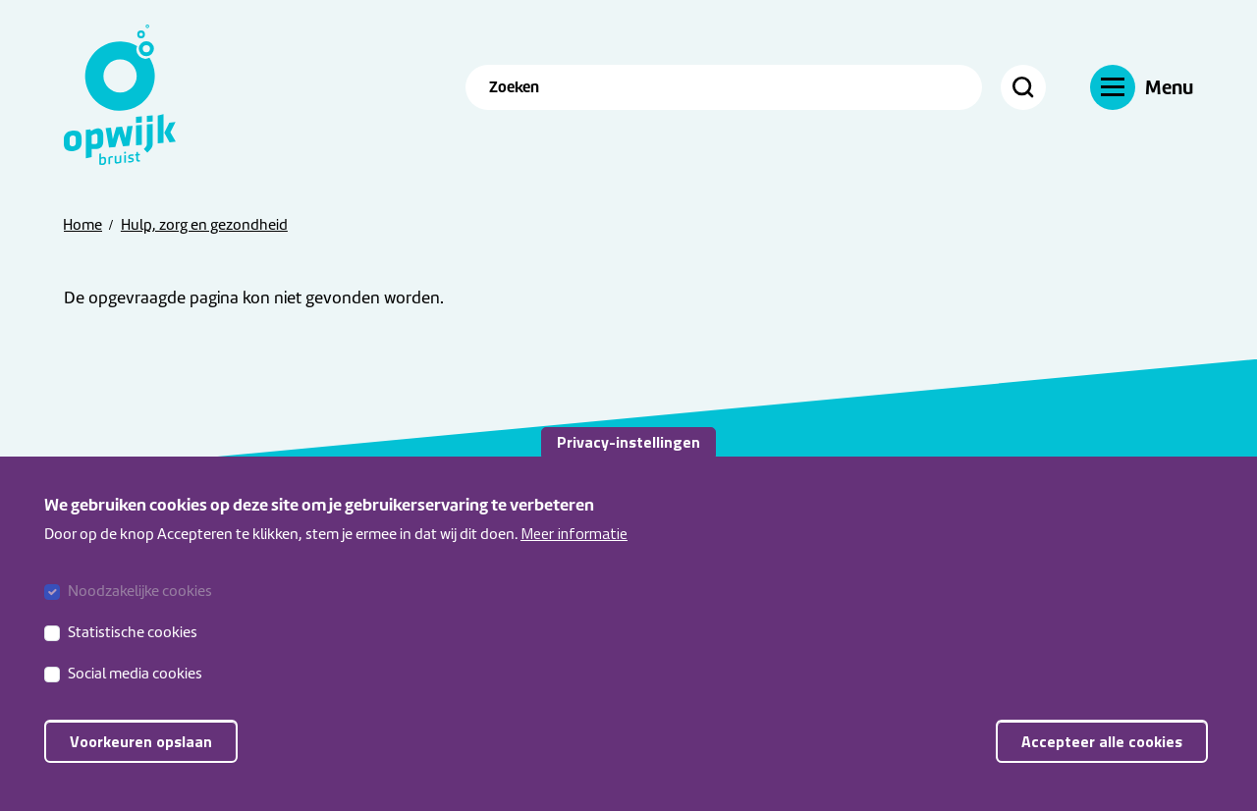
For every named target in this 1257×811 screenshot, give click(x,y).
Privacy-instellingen (628, 465)
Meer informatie (574, 556)
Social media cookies (135, 698)
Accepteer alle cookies (1101, 766)
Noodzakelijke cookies (140, 615)
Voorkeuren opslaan (141, 766)
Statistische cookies (132, 657)
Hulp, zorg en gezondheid (204, 225)
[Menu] (1141, 87)
